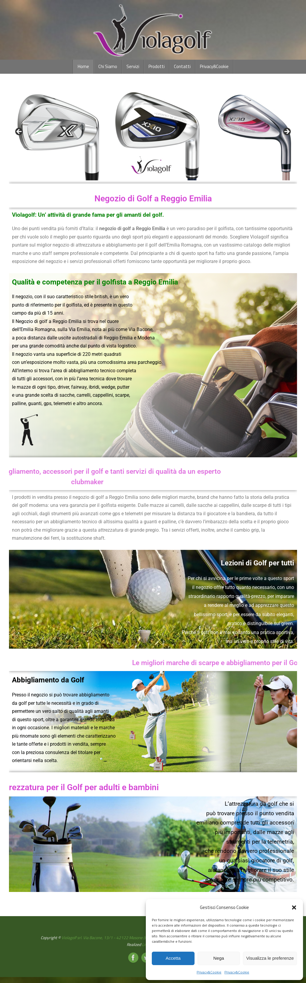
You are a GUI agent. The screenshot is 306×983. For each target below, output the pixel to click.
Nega (218, 958)
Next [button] (286, 131)
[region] (153, 134)
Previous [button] (19, 131)
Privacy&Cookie (209, 972)
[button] (294, 907)
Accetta (173, 958)
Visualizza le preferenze (270, 958)
